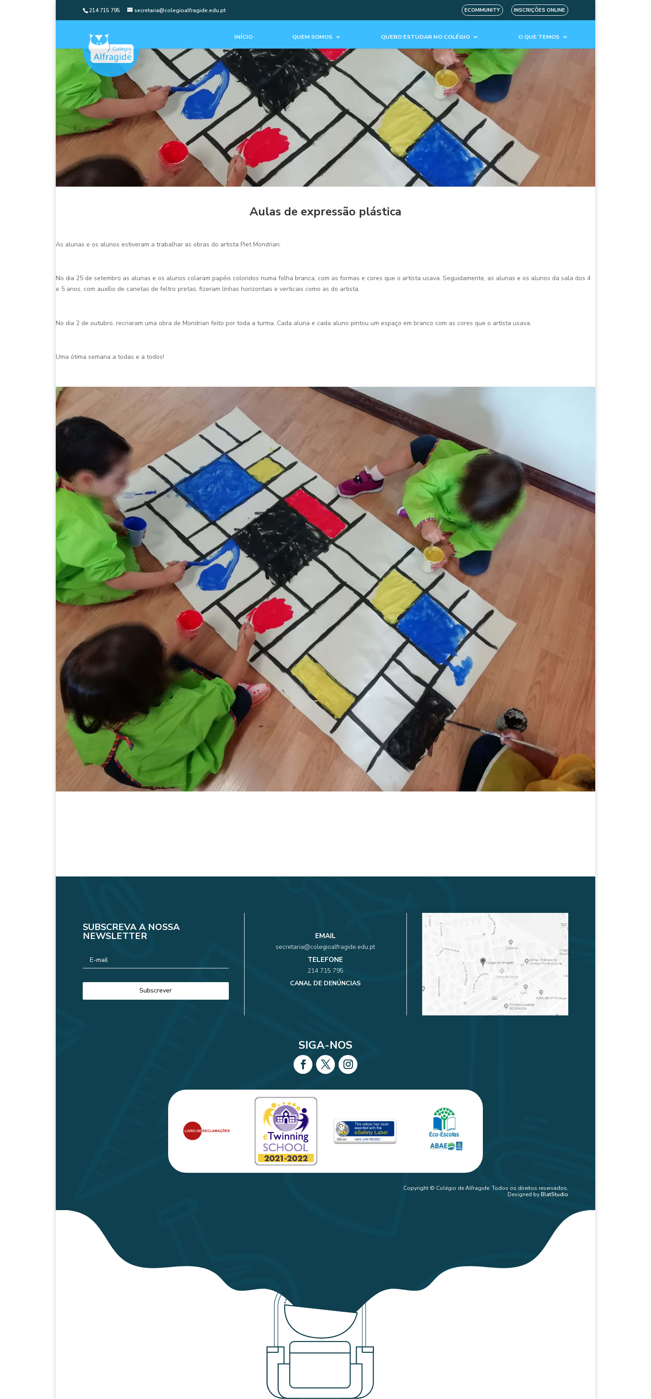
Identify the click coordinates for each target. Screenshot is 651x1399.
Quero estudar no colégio (425, 37)
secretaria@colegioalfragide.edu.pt (326, 954)
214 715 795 (325, 967)
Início (243, 37)
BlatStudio (554, 1194)
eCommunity (482, 10)
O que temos (538, 37)
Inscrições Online (539, 10)
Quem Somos (312, 37)
